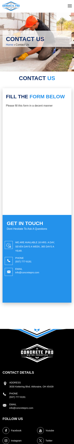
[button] (70, 6)
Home (9, 44)
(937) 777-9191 (23, 261)
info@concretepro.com (27, 272)
